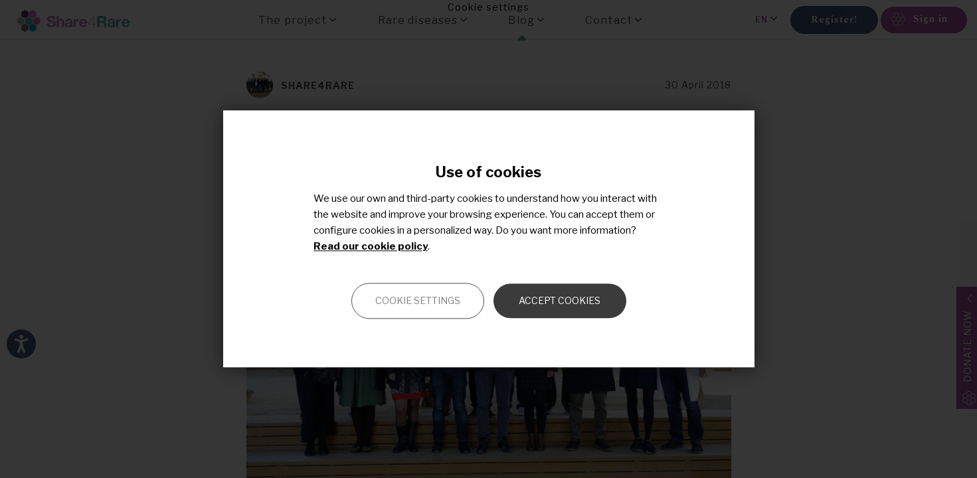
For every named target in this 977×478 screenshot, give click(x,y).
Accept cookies (559, 301)
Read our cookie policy (370, 247)
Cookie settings (417, 301)
